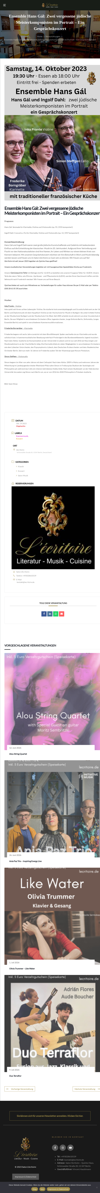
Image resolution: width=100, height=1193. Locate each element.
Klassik (20, 466)
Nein (42, 1189)
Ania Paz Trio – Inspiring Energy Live (25, 861)
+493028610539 (29, 576)
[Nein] (96, 1187)
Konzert (20, 471)
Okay (35, 1189)
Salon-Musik (22, 475)
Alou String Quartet (18, 754)
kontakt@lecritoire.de (25, 582)
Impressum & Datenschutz (25, 1177)
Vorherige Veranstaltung (19, 1089)
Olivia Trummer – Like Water (22, 968)
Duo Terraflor (15, 1076)
